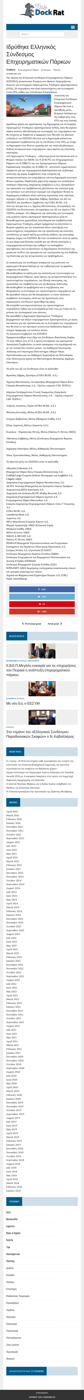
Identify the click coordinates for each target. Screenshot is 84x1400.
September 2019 (15, 1114)
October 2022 (13, 972)
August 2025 (13, 842)
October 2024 (13, 880)
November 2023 (14, 922)
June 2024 (11, 895)
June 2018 (11, 1171)
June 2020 (11, 1079)
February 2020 (14, 1095)
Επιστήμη (11, 1289)
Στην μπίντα (12, 1344)
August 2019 (13, 1118)
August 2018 (13, 1164)
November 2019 (14, 1106)
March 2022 (12, 999)
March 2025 (12, 861)
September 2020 (15, 1068)
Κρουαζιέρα (12, 1303)
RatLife (9, 1240)
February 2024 (14, 911)
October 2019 (13, 1110)
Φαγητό (10, 1358)
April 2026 (12, 811)
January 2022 (13, 1006)
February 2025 (14, 865)
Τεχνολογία (12, 1351)
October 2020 (13, 1064)
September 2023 (15, 930)
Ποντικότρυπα (13, 1337)
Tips (8, 1247)
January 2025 (13, 869)
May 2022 (11, 991)
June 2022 (11, 987)
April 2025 (12, 857)
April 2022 (12, 995)
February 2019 (14, 1140)
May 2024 (11, 899)
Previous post (31, 623)
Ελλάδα (23, 661)
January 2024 (13, 915)
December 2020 (14, 1056)
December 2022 (14, 964)
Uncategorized (13, 1254)
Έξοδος (10, 1282)
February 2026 (14, 819)
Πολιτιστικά (12, 1331)
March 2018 (12, 1183)
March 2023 (12, 953)
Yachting (10, 1261)
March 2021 (12, 1045)
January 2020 (13, 1098)
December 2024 (14, 872)
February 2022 (14, 1003)
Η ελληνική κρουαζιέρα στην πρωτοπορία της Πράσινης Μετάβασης (39, 791)
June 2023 (11, 941)
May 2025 (11, 853)
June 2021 (11, 1033)
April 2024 (12, 903)
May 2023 (11, 945)
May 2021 (11, 1037)
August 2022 (13, 980)
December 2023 (14, 918)
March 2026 (12, 815)
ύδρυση (56, 69)
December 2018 (14, 1148)
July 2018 (11, 1167)
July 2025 (11, 846)
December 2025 (14, 826)
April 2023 (12, 949)
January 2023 (13, 960)
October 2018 (13, 1156)
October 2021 (13, 1018)
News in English (13, 1233)
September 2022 (15, 976)
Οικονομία (33, 661)
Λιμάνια (10, 1310)
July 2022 (11, 984)
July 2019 (11, 1121)
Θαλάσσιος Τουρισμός (18, 1296)
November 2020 (14, 1060)
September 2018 (15, 1160)
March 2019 (12, 1137)
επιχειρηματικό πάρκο (28, 69)
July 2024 (11, 892)
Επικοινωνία (42, 1392)
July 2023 (11, 938)
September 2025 (15, 838)
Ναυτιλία (10, 1317)
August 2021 (13, 1026)
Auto (8, 1212)
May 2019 (11, 1129)
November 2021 (14, 1014)
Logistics (11, 698)
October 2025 (13, 834)
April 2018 (12, 1179)
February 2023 (14, 957)
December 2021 (14, 1010)
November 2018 (14, 1152)
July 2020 (11, 1075)
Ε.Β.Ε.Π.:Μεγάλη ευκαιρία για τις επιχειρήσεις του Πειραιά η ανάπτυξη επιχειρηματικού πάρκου (41, 669)
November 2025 (14, 830)
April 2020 (12, 1087)
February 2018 (14, 1186)
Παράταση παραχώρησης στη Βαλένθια (25, 780)
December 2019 (14, 1102)
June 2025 (11, 849)
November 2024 (14, 876)
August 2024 (13, 888)
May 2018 (11, 1175)
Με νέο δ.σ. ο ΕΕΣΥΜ (23, 703)
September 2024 (15, 884)
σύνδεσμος (46, 69)
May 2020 (11, 1083)
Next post (55, 623)
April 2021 (12, 1041)
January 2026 (13, 823)
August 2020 (13, 1071)
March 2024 (12, 907)
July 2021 (11, 1029)
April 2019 (12, 1133)
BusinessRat (12, 661)
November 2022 (14, 968)
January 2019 (13, 1144)
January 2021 (13, 1052)
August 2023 (13, 934)
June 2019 (11, 1125)
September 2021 (15, 1022)
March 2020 (12, 1091)
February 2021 (14, 1049)
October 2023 (13, 926)
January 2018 (13, 1190)
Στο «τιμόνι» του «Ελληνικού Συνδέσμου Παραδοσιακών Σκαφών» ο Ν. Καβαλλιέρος (40, 734)
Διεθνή (9, 1268)
